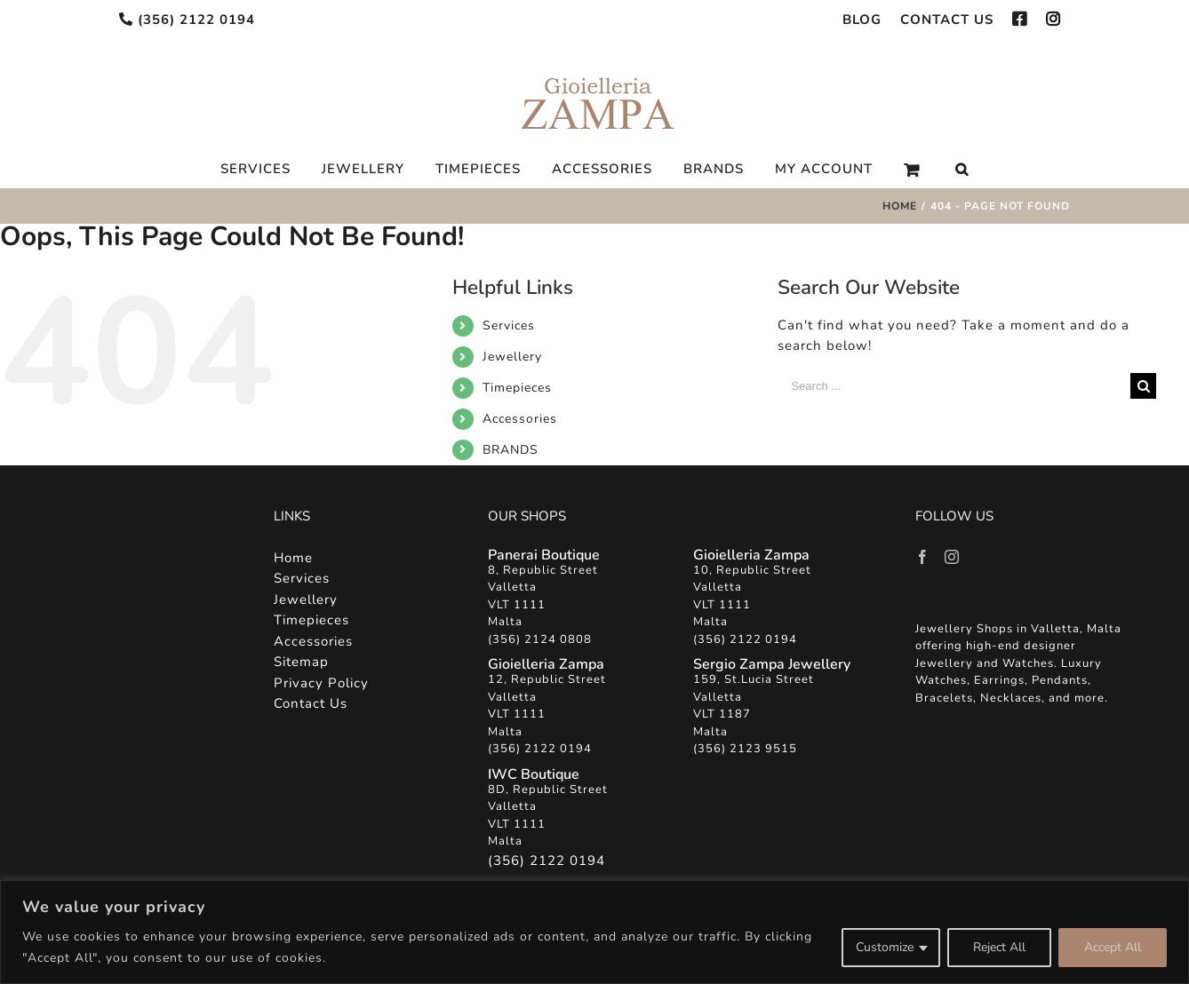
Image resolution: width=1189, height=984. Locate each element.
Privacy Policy (321, 683)
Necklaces (1010, 698)
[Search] (962, 169)
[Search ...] (954, 386)
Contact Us (310, 703)
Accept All (1112, 947)
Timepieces (517, 387)
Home (293, 558)
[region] (594, 932)
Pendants (1060, 680)
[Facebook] (922, 557)
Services (509, 325)
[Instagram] (952, 557)
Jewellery (512, 356)
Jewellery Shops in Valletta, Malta (1018, 629)
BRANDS (511, 449)
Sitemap (301, 662)
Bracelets (944, 698)
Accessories (520, 418)
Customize (885, 947)
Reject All (999, 947)
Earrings (999, 680)
